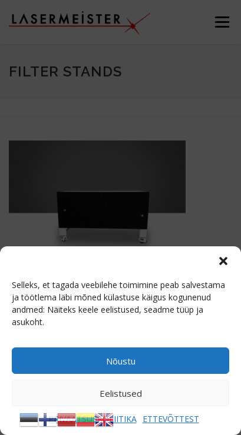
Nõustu (121, 361)
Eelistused (121, 393)
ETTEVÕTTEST (171, 418)
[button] (223, 261)
